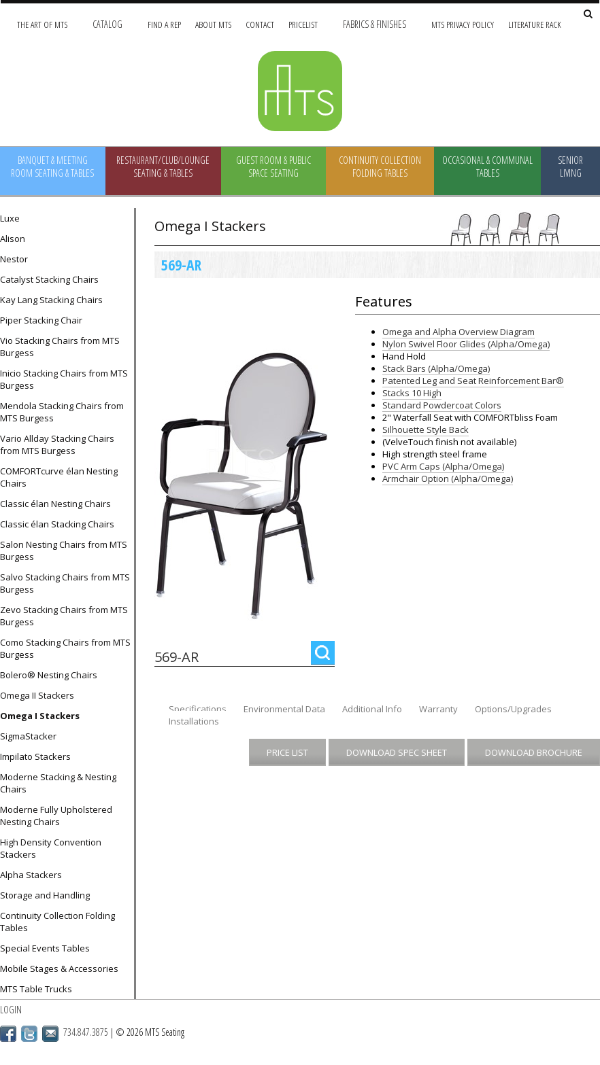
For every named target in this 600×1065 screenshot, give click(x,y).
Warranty (438, 709)
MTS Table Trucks (36, 989)
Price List (287, 752)
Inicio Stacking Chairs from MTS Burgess (64, 379)
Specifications (198, 709)
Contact (260, 24)
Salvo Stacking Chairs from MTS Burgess (65, 583)
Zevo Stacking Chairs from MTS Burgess (64, 616)
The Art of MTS (42, 24)
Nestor (14, 259)
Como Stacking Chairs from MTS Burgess (65, 648)
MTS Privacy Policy (462, 24)
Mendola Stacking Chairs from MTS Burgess (62, 412)
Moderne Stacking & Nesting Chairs (58, 783)
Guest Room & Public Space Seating (273, 166)
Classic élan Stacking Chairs (57, 524)
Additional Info (372, 709)
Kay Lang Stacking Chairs (51, 300)
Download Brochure (533, 752)
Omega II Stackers (37, 695)
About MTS (213, 24)
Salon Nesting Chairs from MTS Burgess (63, 550)
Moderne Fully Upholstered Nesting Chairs (56, 815)
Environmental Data (284, 709)
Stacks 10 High (411, 393)
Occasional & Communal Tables (487, 166)
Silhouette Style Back (425, 429)
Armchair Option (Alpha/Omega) (447, 478)
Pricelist (303, 24)
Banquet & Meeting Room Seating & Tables (52, 166)
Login (11, 1009)
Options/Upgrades (513, 709)
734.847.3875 (85, 1032)
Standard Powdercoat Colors (441, 405)
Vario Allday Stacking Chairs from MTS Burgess (57, 444)
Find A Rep (164, 24)
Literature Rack (534, 24)
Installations (194, 721)
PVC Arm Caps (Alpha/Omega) (443, 466)
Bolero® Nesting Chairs (48, 675)
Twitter (29, 1034)
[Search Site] (588, 15)
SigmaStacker (28, 736)
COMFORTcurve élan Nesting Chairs (59, 477)
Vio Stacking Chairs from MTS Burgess (60, 346)
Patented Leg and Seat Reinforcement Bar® (473, 380)
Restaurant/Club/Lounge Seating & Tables (163, 166)
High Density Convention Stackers (50, 848)
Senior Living (570, 166)
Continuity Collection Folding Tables (380, 166)
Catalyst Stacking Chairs (49, 279)
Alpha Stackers (31, 875)
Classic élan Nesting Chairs (55, 503)
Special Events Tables (45, 948)
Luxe (10, 218)
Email (50, 1034)
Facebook (8, 1034)
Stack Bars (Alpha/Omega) (436, 368)
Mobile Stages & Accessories (59, 968)
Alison (12, 238)
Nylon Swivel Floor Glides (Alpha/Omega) (466, 344)
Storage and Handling (45, 895)
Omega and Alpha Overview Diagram (458, 332)
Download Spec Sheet (396, 752)
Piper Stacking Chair (41, 320)
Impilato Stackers (35, 756)
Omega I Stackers (40, 716)
